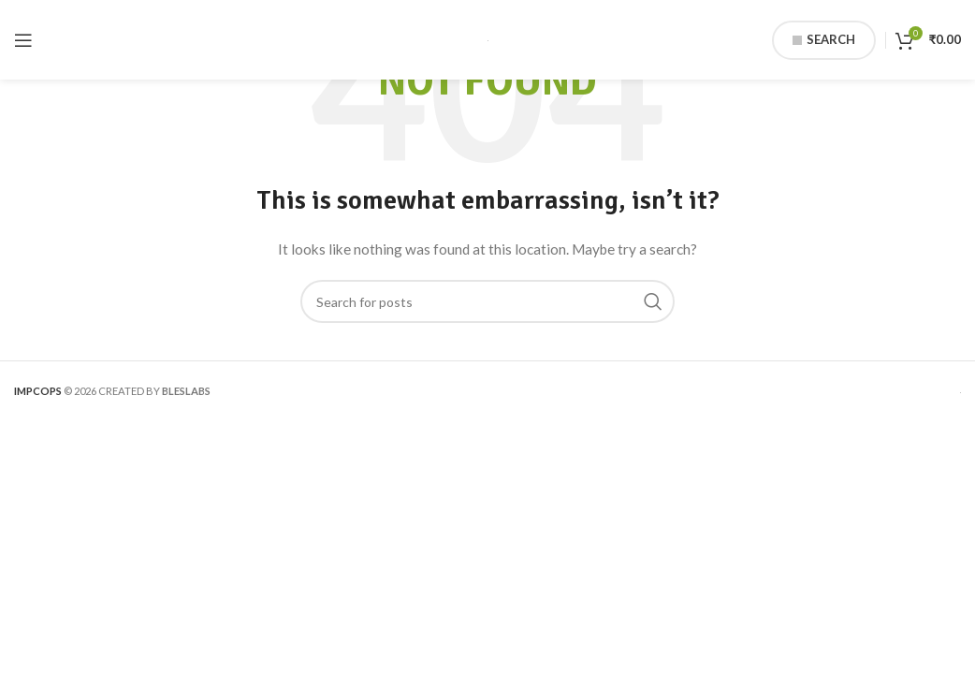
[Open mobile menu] (23, 40)
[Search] (487, 301)
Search (824, 40)
